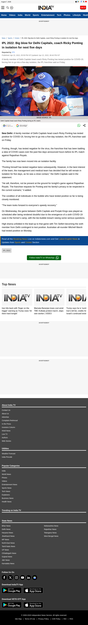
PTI (13, 52)
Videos (12, 15)
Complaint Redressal (10, 420)
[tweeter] (10, 577)
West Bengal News (51, 536)
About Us (5, 414)
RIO (65, 619)
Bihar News (6, 526)
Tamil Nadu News (8, 546)
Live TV (5, 434)
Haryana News (7, 533)
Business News (8, 498)
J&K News (6, 560)
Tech (59, 15)
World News (6, 474)
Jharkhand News (8, 536)
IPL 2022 (6, 250)
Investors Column (8, 427)
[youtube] (22, 577)
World (27, 15)
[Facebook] (4, 577)
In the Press (6, 424)
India (20, 15)
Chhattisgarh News (9, 553)
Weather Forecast (8, 454)
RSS (71, 619)
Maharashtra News (51, 526)
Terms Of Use (30, 619)
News (3, 38)
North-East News (8, 543)
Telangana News (50, 533)
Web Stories (6, 441)
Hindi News (6, 431)
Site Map (18, 619)
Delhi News (6, 529)
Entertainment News (9, 484)
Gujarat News (7, 557)
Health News (6, 502)
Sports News (6, 488)
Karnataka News (8, 563)
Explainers (6, 495)
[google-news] (34, 577)
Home (4, 15)
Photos (67, 15)
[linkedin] (28, 577)
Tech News (6, 491)
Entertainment (48, 15)
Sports (36, 15)
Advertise (5, 417)
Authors (5, 438)
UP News (5, 550)
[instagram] (16, 577)
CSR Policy (56, 619)
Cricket (17, 38)
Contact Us (6, 410)
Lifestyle (77, 15)
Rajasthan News (50, 529)
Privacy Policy (43, 619)
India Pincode (7, 457)
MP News (5, 540)
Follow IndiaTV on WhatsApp (44, 257)
